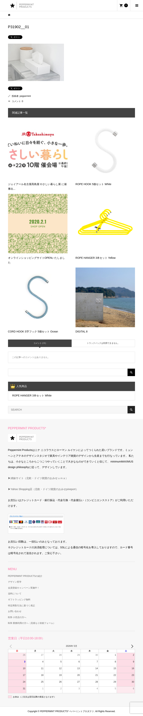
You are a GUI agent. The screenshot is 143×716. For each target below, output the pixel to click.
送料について (14, 593)
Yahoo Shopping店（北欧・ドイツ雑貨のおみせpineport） (44, 489)
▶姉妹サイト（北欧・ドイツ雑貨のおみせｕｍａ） (38, 478)
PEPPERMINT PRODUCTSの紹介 (25, 576)
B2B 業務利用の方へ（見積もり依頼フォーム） (31, 623)
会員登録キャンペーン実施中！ (23, 588)
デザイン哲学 (14, 582)
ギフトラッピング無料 (19, 599)
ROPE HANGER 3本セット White (32, 395)
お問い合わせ (14, 611)
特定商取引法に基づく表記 (21, 605)
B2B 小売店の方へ (17, 617)
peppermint (25, 96)
